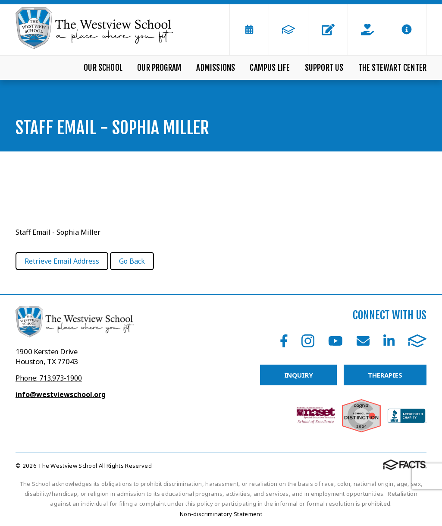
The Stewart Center (392, 68)
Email (363, 340)
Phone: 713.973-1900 (49, 378)
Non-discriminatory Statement (221, 514)
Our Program (159, 68)
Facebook (284, 340)
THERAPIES (385, 375)
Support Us (324, 68)
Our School (103, 68)
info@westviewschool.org (61, 394)
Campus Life (270, 68)
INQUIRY (298, 375)
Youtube (335, 340)
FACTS (417, 340)
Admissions (215, 68)
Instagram (307, 340)
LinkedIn (389, 340)
